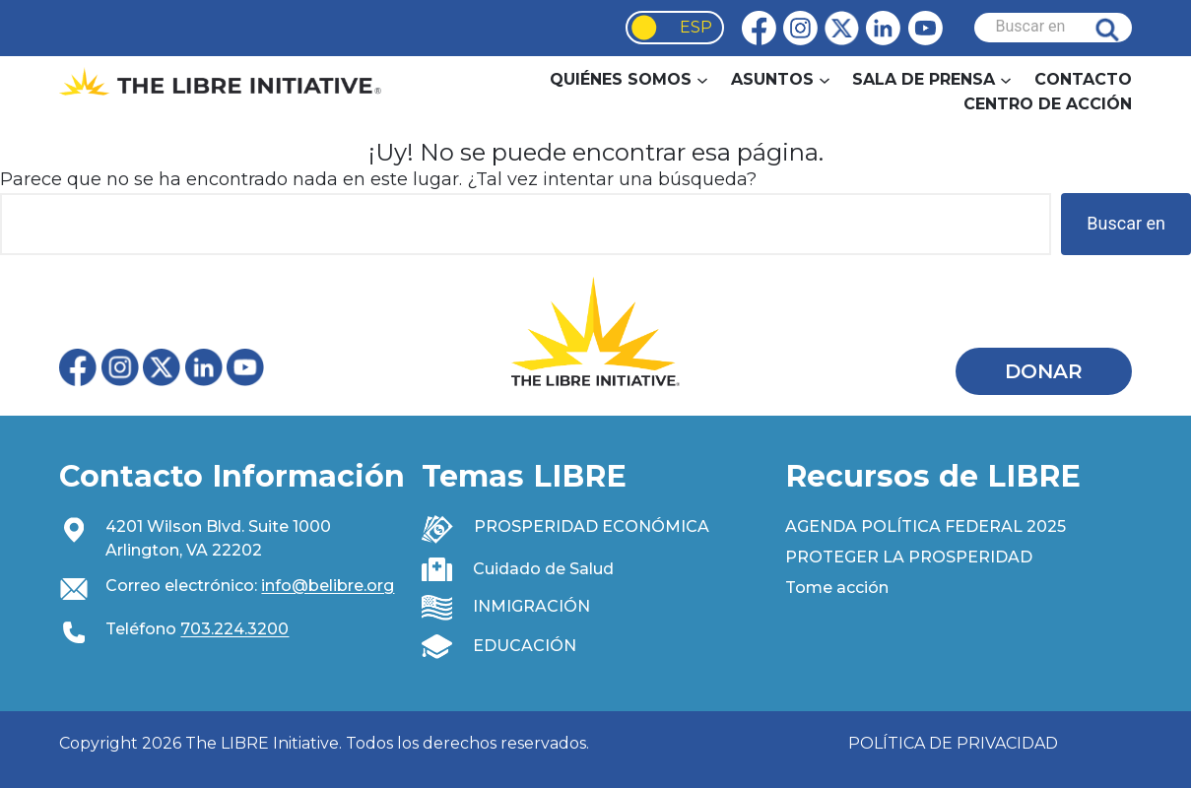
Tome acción (837, 587)
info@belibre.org (327, 585)
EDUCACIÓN (524, 645)
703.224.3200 (234, 629)
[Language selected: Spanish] (675, 27)
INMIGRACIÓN (531, 606)
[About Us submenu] (702, 79)
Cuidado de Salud (543, 568)
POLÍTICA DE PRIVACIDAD (953, 743)
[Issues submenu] (824, 79)
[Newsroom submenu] (1006, 79)
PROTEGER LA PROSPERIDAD (908, 557)
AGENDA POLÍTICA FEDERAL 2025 (925, 526)
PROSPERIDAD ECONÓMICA (591, 526)
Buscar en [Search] (1122, 27)
